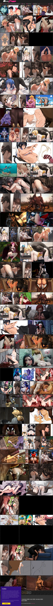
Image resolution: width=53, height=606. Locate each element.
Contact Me (33, 603)
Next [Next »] (29, 592)
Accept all (6, 603)
